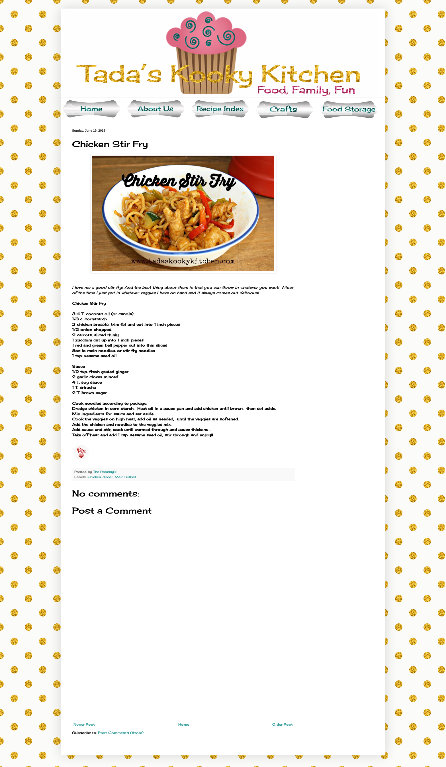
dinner (108, 477)
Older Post (282, 724)
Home (183, 724)
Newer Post (84, 724)
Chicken (94, 477)
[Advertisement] (183, 679)
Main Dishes (125, 477)
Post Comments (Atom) (121, 733)
